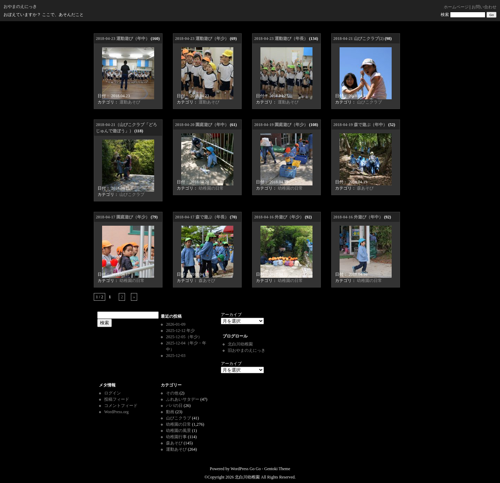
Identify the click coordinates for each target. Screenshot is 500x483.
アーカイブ (231, 314)
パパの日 (174, 405)
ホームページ (456, 7)
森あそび (365, 188)
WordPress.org (116, 411)
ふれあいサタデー (182, 399)
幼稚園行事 (176, 436)
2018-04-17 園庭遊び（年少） (123, 217)
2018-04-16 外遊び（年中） (358, 217)
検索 (445, 14)
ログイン (112, 393)
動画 (170, 411)
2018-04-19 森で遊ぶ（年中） (360, 124)
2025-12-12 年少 (180, 330)
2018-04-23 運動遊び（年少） (202, 38)
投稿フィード (116, 399)
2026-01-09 (175, 324)
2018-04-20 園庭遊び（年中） (202, 124)
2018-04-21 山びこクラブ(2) (358, 38)
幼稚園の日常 (211, 188)
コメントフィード (121, 405)
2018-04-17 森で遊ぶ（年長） (202, 217)
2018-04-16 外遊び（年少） (279, 217)
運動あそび (129, 102)
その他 (172, 393)
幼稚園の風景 (178, 430)
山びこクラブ (369, 102)
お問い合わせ (484, 7)
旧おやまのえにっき (246, 350)
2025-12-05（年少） (184, 336)
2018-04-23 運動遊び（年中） (123, 38)
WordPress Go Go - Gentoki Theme (260, 468)
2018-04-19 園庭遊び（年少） (281, 124)
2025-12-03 (175, 355)
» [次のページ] (134, 296)
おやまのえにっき (20, 6)
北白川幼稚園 (240, 344)
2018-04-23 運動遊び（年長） (281, 38)
